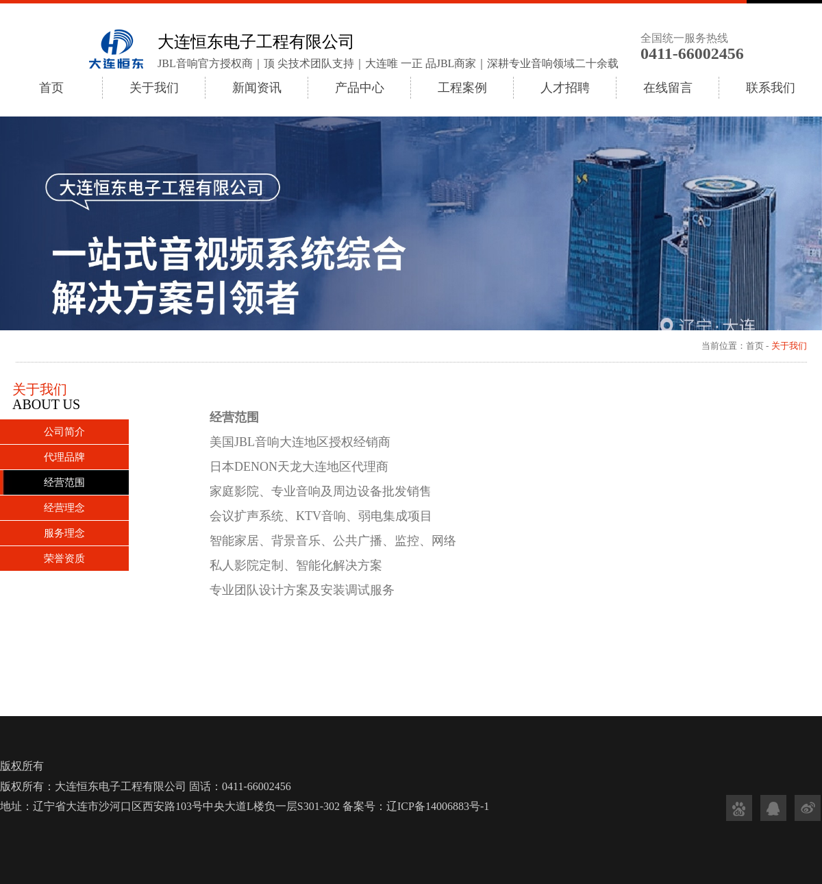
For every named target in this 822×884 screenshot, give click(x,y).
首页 (51, 88)
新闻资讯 (257, 88)
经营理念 (64, 507)
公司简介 (64, 431)
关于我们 (154, 88)
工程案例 (462, 88)
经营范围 (64, 482)
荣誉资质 (64, 558)
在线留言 (668, 88)
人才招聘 (565, 88)
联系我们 (770, 88)
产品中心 (359, 88)
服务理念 (64, 533)
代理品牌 (64, 457)
